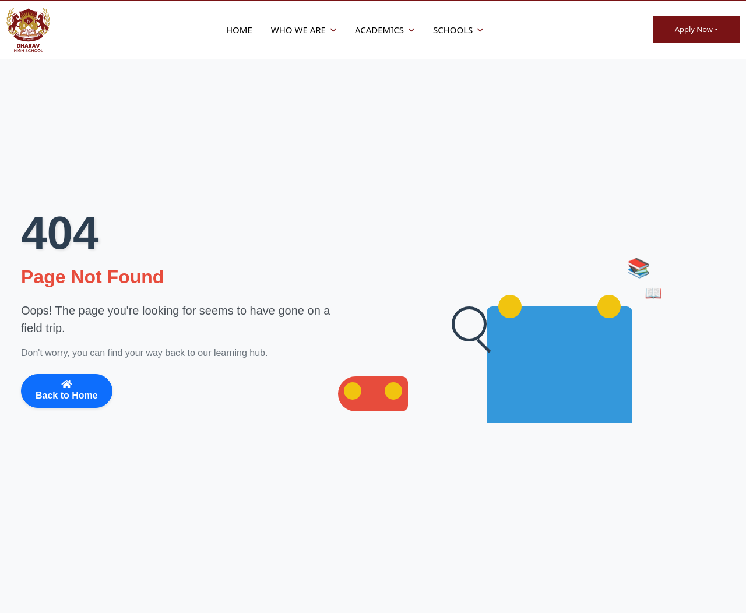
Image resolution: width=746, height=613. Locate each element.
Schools (458, 30)
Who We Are (303, 30)
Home (239, 30)
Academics (384, 30)
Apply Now (694, 29)
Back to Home (67, 389)
